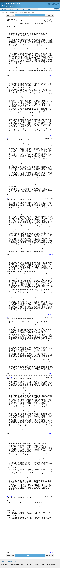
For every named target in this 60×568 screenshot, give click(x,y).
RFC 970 (9, 79)
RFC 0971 (49, 15)
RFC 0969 (11, 15)
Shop (48, 0)
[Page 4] (50, 254)
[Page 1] (50, 75)
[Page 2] (50, 135)
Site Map (3, 561)
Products (10, 9)
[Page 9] (50, 552)
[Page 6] (50, 373)
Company (28, 9)
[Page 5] (50, 314)
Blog (58, 0)
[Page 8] (50, 493)
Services (16, 9)
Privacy (15, 561)
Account (44, 0)
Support (22, 9)
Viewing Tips (9, 561)
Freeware (4, 9)
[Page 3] (50, 195)
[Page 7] (50, 433)
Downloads (53, 0)
